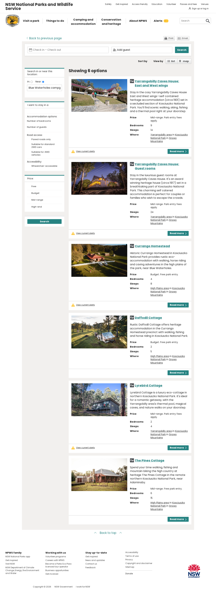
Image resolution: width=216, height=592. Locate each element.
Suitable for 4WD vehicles (40, 153)
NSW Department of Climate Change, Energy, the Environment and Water (22, 570)
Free (33, 186)
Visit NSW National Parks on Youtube (23, 587)
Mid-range (37, 199)
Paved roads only (41, 139)
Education (157, 4)
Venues (205, 4)
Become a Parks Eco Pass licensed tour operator (58, 565)
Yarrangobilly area (161, 134)
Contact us (91, 563)
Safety (108, 4)
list (173, 61)
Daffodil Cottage (148, 318)
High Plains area (160, 288)
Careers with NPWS (54, 560)
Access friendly (140, 4)
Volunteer (171, 4)
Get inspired (122, 4)
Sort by (142, 61)
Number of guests (37, 127)
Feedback (90, 567)
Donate (129, 573)
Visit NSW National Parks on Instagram (16, 587)
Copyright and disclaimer (138, 563)
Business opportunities (57, 570)
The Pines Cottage (149, 460)
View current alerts (85, 151)
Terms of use (132, 556)
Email (185, 38)
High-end (36, 206)
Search (181, 50)
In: (29, 81)
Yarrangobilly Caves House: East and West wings (157, 83)
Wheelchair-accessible (44, 166)
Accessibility (131, 552)
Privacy (129, 559)
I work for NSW (83, 586)
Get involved (51, 573)
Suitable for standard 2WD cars (43, 146)
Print (171, 38)
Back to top (108, 533)
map (186, 61)
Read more (178, 151)
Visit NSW (10, 563)
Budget (35, 193)
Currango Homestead (152, 246)
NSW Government (64, 586)
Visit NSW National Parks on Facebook (8, 587)
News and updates (95, 560)
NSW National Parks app (17, 556)
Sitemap (129, 567)
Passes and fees (188, 4)
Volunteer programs (55, 556)
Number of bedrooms (39, 121)
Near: (38, 81)
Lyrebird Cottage (148, 385)
